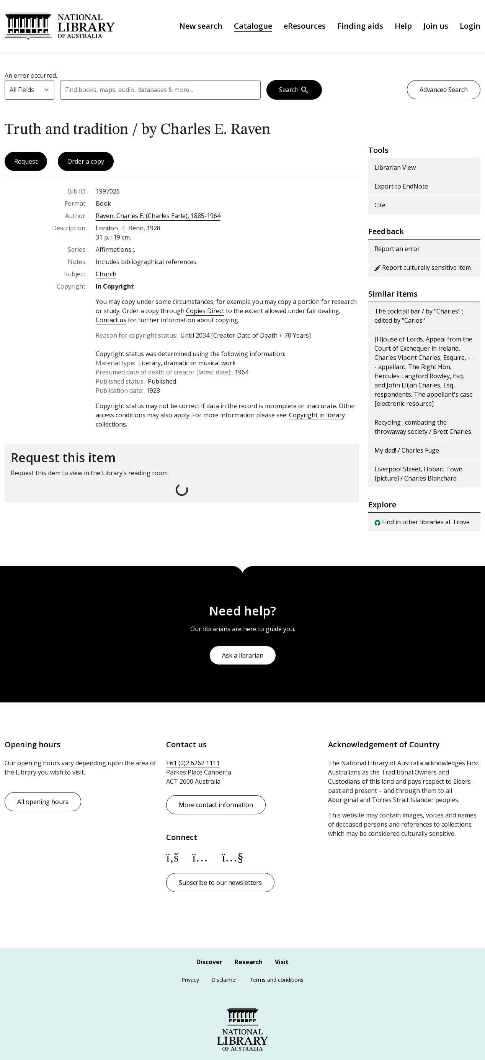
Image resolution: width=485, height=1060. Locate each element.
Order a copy (85, 162)
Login (470, 26)
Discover (209, 962)
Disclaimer (224, 979)
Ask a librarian (242, 655)
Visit (282, 962)
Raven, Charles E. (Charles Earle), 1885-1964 (158, 216)
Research (249, 962)
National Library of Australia (61, 26)
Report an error (397, 249)
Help (403, 26)
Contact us (111, 321)
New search (200, 26)
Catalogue (253, 26)
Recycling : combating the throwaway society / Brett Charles (422, 427)
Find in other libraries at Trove (422, 523)
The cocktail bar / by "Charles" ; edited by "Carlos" (418, 316)
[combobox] (160, 90)
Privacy (190, 979)
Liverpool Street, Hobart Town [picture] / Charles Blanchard (418, 474)
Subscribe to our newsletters (220, 882)
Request (26, 162)
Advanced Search (444, 90)
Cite (379, 206)
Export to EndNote (401, 187)
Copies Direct (205, 311)
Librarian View (395, 168)
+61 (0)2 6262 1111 (193, 763)
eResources (305, 26)
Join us (435, 26)
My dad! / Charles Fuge (406, 451)
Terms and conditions (277, 979)
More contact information (216, 805)
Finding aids (360, 26)
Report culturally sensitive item (422, 268)
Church (106, 275)
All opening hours (43, 801)
